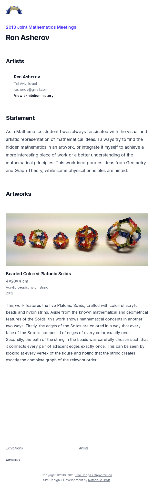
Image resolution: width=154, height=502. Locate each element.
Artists (84, 448)
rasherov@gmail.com (31, 89)
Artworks (13, 460)
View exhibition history (33, 95)
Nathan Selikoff (99, 480)
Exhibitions (14, 448)
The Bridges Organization (93, 475)
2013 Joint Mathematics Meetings (41, 27)
